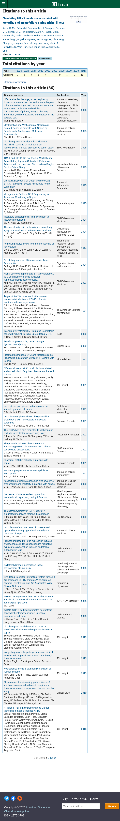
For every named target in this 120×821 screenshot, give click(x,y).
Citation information (14, 82)
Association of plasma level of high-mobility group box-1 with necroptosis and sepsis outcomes (26, 419)
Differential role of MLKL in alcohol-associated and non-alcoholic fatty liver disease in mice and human (29, 371)
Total (83, 70)
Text (11, 54)
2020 (62, 70)
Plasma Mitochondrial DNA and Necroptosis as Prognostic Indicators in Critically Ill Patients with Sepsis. (29, 358)
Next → (54, 758)
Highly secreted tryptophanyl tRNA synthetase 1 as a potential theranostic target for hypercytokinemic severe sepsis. (29, 276)
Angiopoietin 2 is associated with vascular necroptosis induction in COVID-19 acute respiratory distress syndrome (25, 299)
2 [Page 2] (48, 758)
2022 (47, 70)
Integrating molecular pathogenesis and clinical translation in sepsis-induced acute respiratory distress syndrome (28, 655)
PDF (17, 54)
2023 (40, 70)
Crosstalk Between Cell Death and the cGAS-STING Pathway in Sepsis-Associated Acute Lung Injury (27, 183)
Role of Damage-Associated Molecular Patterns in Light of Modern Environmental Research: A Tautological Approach (28, 599)
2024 (33, 70)
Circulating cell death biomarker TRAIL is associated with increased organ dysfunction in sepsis (28, 629)
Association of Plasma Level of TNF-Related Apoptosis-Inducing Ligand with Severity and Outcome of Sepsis (27, 530)
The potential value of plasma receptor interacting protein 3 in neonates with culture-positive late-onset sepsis (27, 446)
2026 (19, 70)
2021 (54, 70)
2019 (69, 70)
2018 (76, 70)
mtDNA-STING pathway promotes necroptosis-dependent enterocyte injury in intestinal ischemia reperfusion (28, 613)
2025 (26, 70)
